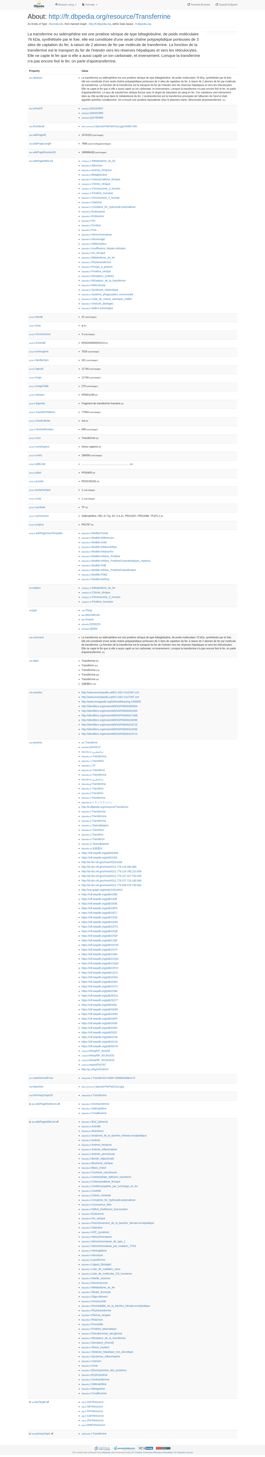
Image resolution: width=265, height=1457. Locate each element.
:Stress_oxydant (95, 1347)
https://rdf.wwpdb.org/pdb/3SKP (100, 1018)
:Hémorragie (93, 239)
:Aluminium (93, 1130)
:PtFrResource (92, 1411)
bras (35, 325)
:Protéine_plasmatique (99, 1328)
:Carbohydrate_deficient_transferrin (106, 1177)
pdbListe (37, 463)
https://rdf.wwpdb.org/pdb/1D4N (100, 922)
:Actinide (91, 1126)
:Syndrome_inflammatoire (101, 1356)
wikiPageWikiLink (41, 160)
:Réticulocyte (94, 285)
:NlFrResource (92, 1406)
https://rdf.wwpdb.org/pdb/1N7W (100, 945)
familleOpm (39, 360)
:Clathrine (92, 202)
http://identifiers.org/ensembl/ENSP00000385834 (109, 706)
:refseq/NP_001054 (96, 1050)
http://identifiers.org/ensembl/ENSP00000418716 (109, 724)
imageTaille (39, 386)
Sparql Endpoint (226, 4)
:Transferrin (90, 742)
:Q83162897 (92, 108)
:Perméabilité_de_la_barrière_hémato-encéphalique (116, 1305)
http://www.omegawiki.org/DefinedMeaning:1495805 (111, 701)
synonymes (39, 515)
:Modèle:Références (98, 537)
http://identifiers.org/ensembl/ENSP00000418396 (109, 720)
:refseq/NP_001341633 (98, 1060)
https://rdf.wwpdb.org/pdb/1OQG (100, 958)
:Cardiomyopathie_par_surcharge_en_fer (110, 1186)
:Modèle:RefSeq (95, 579)
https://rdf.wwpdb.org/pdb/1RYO (100, 968)
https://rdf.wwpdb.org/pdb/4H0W (100, 852)
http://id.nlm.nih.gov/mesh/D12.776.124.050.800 (109, 866)
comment (36, 637)
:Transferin (93, 760)
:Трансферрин (95, 825)
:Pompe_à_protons (97, 266)
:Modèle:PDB (94, 565)
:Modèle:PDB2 (94, 574)
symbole (37, 507)
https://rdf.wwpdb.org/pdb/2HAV (100, 981)
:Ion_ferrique (93, 252)
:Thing (87, 610)
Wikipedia (106, 1452)
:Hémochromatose (97, 234)
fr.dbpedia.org (143, 23)
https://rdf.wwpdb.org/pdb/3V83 (99, 857)
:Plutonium (92, 1319)
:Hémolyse (92, 1255)
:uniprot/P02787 (94, 1064)
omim (35, 455)
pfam (35, 472)
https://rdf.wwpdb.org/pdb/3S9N (100, 1014)
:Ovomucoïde (94, 1301)
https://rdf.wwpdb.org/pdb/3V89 (99, 1023)
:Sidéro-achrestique (97, 308)
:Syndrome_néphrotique (100, 289)
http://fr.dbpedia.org (100, 23)
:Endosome (93, 216)
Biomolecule (56, 23)
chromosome (40, 334)
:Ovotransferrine (95, 1103)
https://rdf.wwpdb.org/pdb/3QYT (100, 1000)
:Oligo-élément (94, 1296)
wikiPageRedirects (44, 1103)
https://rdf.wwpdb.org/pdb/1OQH (100, 963)
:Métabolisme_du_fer (98, 160)
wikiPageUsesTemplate (45, 533)
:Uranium (91, 1361)
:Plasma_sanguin (96, 1315)
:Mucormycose (94, 1282)
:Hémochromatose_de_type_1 (103, 1241)
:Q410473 (91, 747)
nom (35, 438)
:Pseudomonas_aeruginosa (102, 1333)
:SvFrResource (92, 1401)
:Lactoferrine (93, 1259)
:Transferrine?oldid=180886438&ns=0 (108, 1077)
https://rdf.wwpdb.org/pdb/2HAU (100, 977)
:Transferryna (94, 816)
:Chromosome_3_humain (101, 188)
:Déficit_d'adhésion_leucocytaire (105, 1209)
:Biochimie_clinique (97, 1163)
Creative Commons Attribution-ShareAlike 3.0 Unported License (164, 1452)
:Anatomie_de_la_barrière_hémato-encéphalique (114, 1135)
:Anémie (91, 1140)
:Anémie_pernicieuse (98, 1153)
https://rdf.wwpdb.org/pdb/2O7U (100, 986)
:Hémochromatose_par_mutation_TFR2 (109, 1246)
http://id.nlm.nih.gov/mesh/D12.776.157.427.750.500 (111, 875)
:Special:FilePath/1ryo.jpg (103, 1086)
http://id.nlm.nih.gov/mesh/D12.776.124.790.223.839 (111, 871)
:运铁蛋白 (92, 848)
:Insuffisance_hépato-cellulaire (104, 248)
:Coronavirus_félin (97, 1204)
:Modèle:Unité (94, 542)
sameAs (35, 742)
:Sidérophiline (94, 1108)
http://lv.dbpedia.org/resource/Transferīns (105, 806)
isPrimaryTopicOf (41, 1095)
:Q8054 (89, 628)
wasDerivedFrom (41, 1077)
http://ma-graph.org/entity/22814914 (102, 889)
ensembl (37, 342)
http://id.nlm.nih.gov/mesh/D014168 (102, 862)
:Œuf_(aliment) (95, 1121)
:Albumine (92, 165)
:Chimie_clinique (96, 183)
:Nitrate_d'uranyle (96, 1292)
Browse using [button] (66, 4)
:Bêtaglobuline (94, 174)
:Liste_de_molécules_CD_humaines (107, 1273)
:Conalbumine (94, 1113)
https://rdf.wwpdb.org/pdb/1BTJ (99, 912)
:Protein (88, 619)
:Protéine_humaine (97, 193)
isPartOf (35, 108)
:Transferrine (94, 811)
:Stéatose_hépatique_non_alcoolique (107, 1351)
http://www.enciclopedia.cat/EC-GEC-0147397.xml (110, 697)
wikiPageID (37, 134)
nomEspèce (39, 446)
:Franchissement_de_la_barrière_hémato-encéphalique (118, 1223)
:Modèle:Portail (95, 533)
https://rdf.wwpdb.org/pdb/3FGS (100, 995)
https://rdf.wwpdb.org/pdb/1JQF (99, 940)
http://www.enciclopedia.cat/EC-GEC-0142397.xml (110, 692)
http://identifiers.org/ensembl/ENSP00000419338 (109, 729)
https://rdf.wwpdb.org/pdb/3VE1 (99, 1032)
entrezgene (39, 351)
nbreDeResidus (41, 429)
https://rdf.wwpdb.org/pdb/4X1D (100, 1041)
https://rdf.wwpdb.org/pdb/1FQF (100, 935)
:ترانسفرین (92, 779)
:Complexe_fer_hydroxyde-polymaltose (108, 206)
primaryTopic (41, 1433)
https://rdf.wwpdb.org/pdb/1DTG (100, 926)
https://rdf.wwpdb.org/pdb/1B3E (99, 903)
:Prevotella (92, 1324)
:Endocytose (93, 211)
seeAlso (35, 692)
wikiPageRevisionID (42, 152)
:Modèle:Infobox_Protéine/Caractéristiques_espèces (116, 560)
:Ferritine (91, 225)
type (33, 610)
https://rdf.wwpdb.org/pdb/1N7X (100, 949)
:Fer (88, 220)
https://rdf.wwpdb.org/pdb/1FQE (100, 931)
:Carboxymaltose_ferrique (101, 179)
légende (37, 403)
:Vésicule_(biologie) (97, 303)
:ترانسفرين (92, 751)
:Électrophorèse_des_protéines (104, 1370)
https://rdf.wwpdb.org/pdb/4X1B (99, 1037)
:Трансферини (95, 843)
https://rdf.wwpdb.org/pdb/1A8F (99, 899)
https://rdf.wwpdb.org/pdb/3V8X (99, 1027)
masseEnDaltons (42, 412)
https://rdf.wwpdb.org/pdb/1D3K (100, 917)
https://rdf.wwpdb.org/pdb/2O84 (99, 991)
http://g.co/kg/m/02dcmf (95, 1069)
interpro (37, 394)
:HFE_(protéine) (95, 1232)
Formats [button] (89, 4)
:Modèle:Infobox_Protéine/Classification (109, 570)
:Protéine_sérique (96, 271)
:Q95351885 (92, 113)
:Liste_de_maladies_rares (101, 1269)
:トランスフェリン (97, 802)
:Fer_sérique (93, 1218)
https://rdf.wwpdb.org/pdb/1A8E (99, 894)
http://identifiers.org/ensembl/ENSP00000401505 (109, 710)
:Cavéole (91, 1190)
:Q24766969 (92, 117)
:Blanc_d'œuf (94, 1167)
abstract (35, 77)
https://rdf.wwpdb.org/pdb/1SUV (100, 972)
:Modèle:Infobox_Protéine (101, 556)
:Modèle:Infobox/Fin (97, 551)
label (33, 660)
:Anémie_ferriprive (97, 170)
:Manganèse (93, 1388)
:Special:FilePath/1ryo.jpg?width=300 (109, 126)
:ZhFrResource (92, 1420)
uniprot (36, 524)
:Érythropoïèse (94, 1374)
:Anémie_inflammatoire (99, 1149)
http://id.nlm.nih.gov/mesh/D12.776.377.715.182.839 (111, 880)
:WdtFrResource (93, 1424)
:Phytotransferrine (96, 262)
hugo (35, 377)
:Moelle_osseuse (96, 1278)
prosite (36, 481)
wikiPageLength (40, 143)
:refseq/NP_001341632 (98, 1055)
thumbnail (36, 126)
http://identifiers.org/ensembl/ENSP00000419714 (109, 733)
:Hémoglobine (94, 1250)
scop (35, 498)
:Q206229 (91, 624)
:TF (89, 765)
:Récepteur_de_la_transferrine (104, 280)
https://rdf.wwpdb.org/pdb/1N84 (99, 954)
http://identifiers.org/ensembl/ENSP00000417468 (109, 715)
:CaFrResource (93, 1415)
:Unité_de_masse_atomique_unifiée (107, 299)
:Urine (90, 1365)
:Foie (89, 229)
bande (36, 316)
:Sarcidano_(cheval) (98, 1342)
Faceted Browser (199, 4)
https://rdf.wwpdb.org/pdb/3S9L (99, 1004)
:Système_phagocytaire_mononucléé (107, 294)
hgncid (36, 368)
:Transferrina (94, 756)
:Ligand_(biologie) (96, 1264)
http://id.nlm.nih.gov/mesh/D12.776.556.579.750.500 (111, 885)
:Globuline (92, 1227)
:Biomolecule (91, 614)
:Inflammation (94, 243)
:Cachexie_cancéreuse (99, 1172)
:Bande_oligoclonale (98, 1158)
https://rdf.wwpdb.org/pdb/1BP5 (99, 908)
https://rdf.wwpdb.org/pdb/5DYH (100, 1046)
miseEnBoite (39, 420)
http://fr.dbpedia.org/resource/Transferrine (110, 16)
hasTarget (39, 1401)
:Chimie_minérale (96, 1195)
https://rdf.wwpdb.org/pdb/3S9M (100, 1009)
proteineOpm (40, 489)
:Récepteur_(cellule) (98, 275)
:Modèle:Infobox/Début (99, 547)
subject (34, 587)
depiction (36, 1086)
